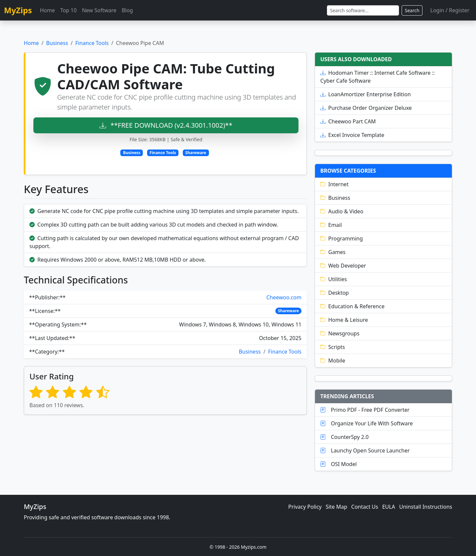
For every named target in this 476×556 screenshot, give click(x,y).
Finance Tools (92, 43)
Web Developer (343, 265)
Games (332, 252)
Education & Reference (352, 306)
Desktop (334, 292)
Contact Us (364, 506)
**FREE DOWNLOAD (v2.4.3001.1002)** (165, 125)
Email (331, 225)
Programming (341, 238)
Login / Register (449, 10)
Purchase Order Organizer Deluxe (366, 107)
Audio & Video (341, 211)
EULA (388, 506)
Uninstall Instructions (426, 506)
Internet (334, 184)
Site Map (336, 506)
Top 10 (68, 10)
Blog (127, 10)
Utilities (333, 279)
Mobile (332, 360)
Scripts (332, 347)
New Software (99, 10)
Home (47, 10)
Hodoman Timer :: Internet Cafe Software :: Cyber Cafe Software (377, 76)
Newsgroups (339, 333)
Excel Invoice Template (352, 135)
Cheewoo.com (283, 297)
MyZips (18, 10)
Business (57, 43)
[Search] (363, 10)
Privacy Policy (305, 506)
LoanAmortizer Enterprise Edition (365, 94)
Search (412, 10)
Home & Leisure (344, 319)
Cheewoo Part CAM (348, 121)
